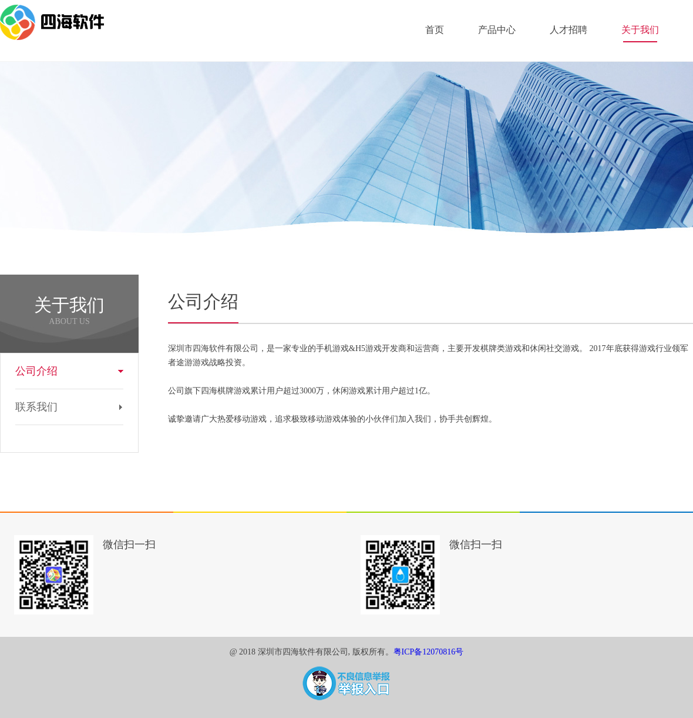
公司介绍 (36, 371)
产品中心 (497, 30)
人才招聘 (568, 30)
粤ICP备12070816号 (428, 651)
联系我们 (36, 407)
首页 (434, 30)
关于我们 (640, 30)
